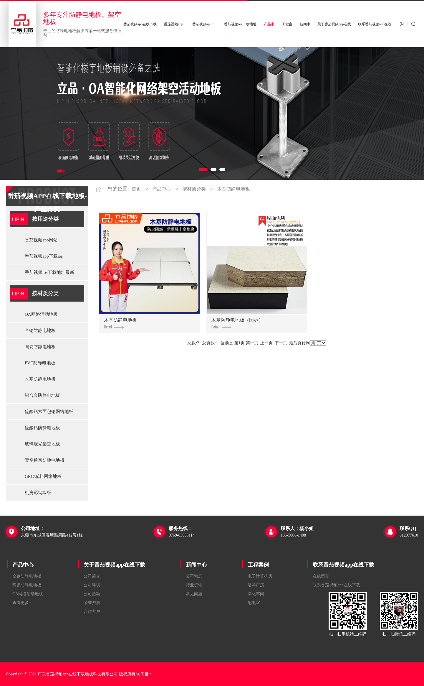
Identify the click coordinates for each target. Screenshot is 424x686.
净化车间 (256, 594)
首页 (136, 189)
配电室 (254, 603)
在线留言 (321, 576)
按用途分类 (45, 219)
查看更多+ (21, 603)
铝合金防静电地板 (42, 395)
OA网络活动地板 (41, 314)
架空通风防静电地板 (44, 460)
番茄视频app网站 (41, 240)
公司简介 (92, 576)
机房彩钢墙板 (38, 492)
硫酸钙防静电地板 (42, 427)
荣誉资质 (92, 603)
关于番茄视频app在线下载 (114, 565)
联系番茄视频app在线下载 (343, 565)
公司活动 (92, 594)
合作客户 (92, 611)
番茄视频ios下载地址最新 (49, 272)
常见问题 (194, 594)
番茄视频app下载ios (44, 256)
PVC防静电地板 (40, 363)
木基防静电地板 (40, 379)
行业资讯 (194, 585)
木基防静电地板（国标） (237, 323)
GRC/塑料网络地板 (43, 476)
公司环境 (92, 585)
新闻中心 (196, 565)
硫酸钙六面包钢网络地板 (49, 411)
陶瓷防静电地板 (40, 346)
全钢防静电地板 (40, 330)
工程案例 (258, 565)
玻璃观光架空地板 (42, 444)
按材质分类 (45, 293)
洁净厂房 (256, 585)
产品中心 (161, 189)
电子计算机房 (260, 576)
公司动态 (194, 576)
